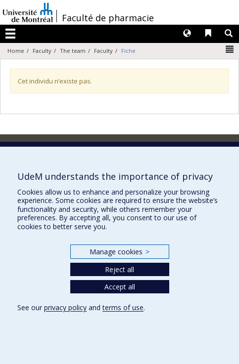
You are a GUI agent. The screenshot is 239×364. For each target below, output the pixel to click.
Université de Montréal (27, 12)
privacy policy (65, 307)
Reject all (119, 269)
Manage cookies (119, 251)
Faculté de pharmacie (108, 17)
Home (15, 50)
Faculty (42, 50)
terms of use (122, 307)
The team (73, 50)
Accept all (119, 286)
